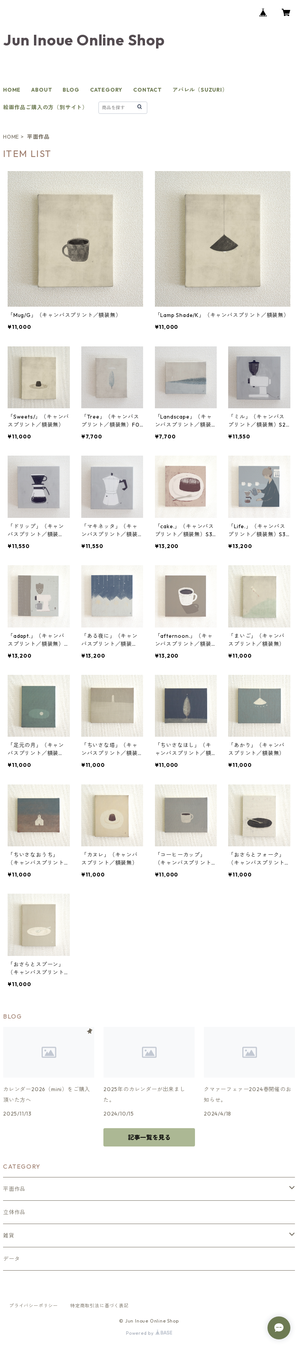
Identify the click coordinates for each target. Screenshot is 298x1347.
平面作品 (14, 1188)
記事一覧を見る (149, 1137)
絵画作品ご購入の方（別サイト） (45, 107)
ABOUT (41, 89)
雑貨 (8, 1235)
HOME (12, 89)
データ (11, 1258)
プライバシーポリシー (33, 1305)
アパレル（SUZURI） (200, 89)
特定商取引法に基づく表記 (99, 1305)
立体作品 (14, 1212)
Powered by (149, 1333)
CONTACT (147, 89)
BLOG (71, 89)
